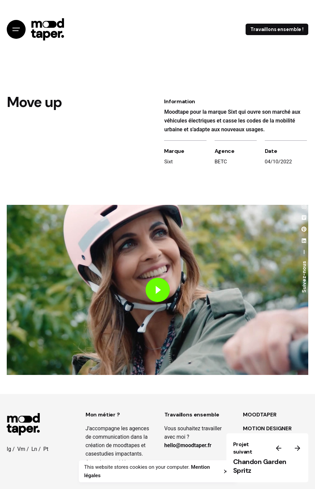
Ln (34, 449)
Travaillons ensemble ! (277, 29)
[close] (226, 471)
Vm (21, 449)
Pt (45, 449)
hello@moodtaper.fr (188, 445)
